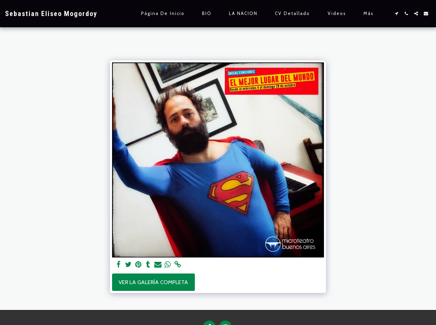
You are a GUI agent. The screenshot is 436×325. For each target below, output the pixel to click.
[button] (396, 13)
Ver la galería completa (153, 282)
